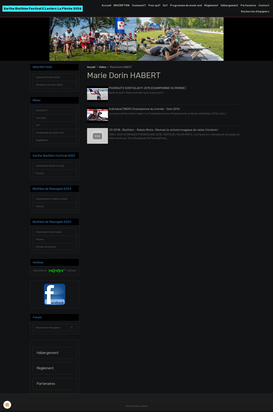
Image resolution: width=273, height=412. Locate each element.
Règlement (211, 5)
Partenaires (248, 5)
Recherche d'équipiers (255, 11)
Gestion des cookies (136, 407)
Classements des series (49, 233)
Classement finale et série (50, 166)
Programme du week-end (186, 5)
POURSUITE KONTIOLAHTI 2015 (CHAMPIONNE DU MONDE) (147, 88)
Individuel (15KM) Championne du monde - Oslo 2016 (144, 108)
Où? (38, 125)
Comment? (139, 5)
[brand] (42, 9)
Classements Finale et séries (52, 199)
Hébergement (229, 5)
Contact (264, 5)
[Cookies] (7, 405)
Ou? (165, 5)
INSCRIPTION (122, 5)
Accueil (106, 5)
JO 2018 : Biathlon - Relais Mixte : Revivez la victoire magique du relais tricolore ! (163, 129)
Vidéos (102, 67)
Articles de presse (46, 248)
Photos (40, 173)
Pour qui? (154, 5)
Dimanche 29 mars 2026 (50, 84)
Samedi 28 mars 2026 (48, 77)
